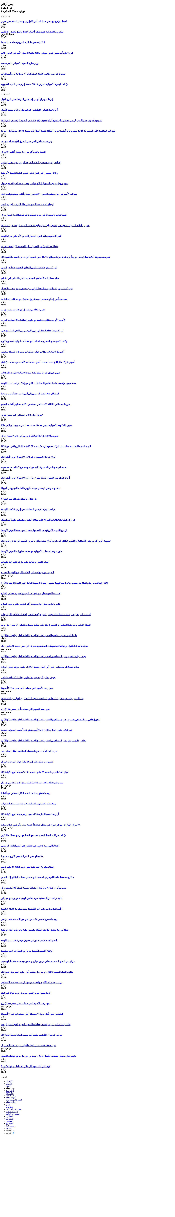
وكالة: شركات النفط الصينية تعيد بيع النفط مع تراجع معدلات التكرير (33, 835)
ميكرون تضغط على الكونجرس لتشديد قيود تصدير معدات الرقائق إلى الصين (37, 877)
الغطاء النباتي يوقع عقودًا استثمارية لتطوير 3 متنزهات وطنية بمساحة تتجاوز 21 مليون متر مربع (46, 625)
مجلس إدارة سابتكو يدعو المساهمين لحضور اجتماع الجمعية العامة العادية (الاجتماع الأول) (43, 740)
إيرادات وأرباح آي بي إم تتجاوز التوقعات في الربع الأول (27, 99)
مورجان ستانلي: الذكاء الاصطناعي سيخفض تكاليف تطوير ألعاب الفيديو (35, 404)
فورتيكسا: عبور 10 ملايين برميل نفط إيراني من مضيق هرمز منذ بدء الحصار (36, 288)
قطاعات (9, 1107)
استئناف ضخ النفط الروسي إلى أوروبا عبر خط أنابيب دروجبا (30, 393)
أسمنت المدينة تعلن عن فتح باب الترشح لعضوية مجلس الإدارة (30, 593)
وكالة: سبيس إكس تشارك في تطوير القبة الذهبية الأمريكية (29, 173)
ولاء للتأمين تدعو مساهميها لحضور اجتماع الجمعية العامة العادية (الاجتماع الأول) (39, 635)
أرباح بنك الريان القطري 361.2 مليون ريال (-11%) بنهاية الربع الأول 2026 (35, 477)
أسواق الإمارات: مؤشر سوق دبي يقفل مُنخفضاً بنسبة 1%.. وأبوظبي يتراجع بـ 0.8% (41, 824)
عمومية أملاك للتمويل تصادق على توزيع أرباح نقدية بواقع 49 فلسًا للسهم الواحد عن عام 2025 (45, 225)
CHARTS (10, 1095)
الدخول (4, 1077)
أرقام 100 (10, 1091)
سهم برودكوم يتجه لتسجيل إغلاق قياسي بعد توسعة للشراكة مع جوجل (34, 183)
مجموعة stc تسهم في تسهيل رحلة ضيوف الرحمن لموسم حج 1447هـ (34, 467)
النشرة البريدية (14, 1100)
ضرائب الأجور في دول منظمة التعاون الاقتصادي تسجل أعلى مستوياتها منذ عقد (39, 194)
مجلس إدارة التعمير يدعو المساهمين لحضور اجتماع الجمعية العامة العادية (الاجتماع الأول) (43, 656)
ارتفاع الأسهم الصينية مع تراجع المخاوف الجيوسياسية (26, 951)
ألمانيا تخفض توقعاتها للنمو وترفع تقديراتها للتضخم (25, 562)
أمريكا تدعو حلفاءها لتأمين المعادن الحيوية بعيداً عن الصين (28, 267)
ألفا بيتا (9, 1128)
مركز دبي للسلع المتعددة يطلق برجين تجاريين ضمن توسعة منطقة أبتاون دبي (38, 961)
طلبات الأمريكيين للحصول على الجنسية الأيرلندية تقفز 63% (29, 246)
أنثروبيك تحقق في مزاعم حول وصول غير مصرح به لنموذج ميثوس (32, 351)
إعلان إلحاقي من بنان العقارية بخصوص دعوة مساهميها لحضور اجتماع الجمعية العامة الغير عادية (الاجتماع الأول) (54, 583)
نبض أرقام (10, 1088)
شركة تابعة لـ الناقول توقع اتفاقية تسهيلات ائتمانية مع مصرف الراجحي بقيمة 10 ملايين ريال (44, 646)
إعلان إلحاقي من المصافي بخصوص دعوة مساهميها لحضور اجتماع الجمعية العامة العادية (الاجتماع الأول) (50, 719)
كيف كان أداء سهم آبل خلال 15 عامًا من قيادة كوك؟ (25, 1066)
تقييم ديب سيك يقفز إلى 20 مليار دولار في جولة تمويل (27, 761)
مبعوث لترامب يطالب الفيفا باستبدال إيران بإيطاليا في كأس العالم (33, 73)
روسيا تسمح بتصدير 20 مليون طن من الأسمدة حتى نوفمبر (29, 919)
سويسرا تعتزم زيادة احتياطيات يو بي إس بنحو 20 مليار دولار (29, 435)
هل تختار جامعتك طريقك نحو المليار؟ (18, 499)
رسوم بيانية (10, 1126)
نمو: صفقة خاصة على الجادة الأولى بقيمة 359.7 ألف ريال (28, 1045)
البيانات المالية (12, 1112)
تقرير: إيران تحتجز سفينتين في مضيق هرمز (22, 414)
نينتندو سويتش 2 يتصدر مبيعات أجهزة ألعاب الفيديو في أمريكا (30, 488)
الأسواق (9, 1083)
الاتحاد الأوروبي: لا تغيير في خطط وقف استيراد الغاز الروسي (30, 845)
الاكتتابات (9, 1119)
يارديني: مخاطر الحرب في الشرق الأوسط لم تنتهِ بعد (26, 141)
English (10, 1131)
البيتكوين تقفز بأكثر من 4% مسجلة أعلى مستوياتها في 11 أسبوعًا (32, 1014)
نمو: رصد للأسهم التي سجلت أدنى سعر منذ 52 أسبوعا (27, 688)
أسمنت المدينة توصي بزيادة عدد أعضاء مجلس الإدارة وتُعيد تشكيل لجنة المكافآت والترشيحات (46, 614)
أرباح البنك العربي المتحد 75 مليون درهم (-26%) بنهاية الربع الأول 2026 (34, 772)
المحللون (9, 1116)
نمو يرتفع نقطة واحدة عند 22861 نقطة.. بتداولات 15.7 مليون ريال (32, 782)
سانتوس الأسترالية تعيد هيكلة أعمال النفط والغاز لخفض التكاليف (32, 31)
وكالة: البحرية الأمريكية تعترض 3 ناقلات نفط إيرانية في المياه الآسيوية (34, 84)
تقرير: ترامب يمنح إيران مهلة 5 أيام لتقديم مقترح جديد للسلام (30, 604)
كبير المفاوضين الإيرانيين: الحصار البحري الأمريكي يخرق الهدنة (31, 236)
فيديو (8, 1104)
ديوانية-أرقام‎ (11, 1102)
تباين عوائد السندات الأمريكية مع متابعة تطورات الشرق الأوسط (31, 551)
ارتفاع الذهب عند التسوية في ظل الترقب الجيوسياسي (27, 204)
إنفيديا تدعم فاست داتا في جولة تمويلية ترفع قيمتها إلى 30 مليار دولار (34, 215)
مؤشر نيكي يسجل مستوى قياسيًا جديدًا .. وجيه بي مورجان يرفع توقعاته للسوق (38, 1056)
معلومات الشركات (13, 1109)
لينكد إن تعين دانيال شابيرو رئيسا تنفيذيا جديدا (23, 42)
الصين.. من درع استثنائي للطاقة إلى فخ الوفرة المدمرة (27, 572)
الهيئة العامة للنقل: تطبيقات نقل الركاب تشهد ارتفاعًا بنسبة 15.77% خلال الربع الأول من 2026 (46, 446)
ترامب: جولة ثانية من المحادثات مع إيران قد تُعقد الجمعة (28, 509)
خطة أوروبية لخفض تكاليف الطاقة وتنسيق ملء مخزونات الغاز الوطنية (35, 930)
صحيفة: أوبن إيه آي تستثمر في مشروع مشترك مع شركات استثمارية (34, 299)
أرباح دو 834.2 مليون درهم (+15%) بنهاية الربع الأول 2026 (28, 457)
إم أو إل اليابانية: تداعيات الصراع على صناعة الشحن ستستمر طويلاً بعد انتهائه (38, 520)
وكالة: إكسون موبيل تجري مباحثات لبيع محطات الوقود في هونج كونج (34, 341)
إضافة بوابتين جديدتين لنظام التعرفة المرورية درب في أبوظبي (30, 162)
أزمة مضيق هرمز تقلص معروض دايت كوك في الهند (25, 993)
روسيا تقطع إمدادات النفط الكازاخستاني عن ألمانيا (25, 793)
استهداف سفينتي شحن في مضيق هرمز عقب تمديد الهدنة (29, 940)
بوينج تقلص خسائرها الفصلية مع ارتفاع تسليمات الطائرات (28, 803)
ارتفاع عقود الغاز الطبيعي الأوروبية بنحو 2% (22, 856)
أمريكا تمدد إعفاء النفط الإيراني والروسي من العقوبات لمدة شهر (32, 330)
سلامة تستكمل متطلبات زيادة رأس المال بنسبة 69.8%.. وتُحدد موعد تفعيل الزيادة (40, 667)
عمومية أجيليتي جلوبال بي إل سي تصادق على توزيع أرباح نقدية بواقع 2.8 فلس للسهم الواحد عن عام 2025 (51, 120)
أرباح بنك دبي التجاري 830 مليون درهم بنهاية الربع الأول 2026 (30, 814)
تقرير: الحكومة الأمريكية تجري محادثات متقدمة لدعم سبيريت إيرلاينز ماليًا (36, 425)
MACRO (9, 1093)
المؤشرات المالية (13, 1114)
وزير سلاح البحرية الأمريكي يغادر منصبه (19, 63)
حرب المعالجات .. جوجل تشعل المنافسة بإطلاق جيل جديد (29, 751)
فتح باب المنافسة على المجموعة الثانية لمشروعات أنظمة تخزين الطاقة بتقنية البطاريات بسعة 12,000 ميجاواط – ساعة (58, 131)
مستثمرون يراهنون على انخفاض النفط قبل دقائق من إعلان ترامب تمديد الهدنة (38, 383)
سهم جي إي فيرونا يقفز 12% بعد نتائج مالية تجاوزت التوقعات (30, 372)
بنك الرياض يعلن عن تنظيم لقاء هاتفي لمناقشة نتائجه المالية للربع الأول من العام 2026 (42, 698)
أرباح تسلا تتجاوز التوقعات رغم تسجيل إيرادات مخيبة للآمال (29, 110)
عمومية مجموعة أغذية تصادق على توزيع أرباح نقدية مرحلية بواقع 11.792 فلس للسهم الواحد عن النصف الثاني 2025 (55, 257)
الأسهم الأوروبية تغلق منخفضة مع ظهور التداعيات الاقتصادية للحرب (33, 320)
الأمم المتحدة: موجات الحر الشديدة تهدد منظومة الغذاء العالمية (31, 909)
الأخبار (8, 1086)
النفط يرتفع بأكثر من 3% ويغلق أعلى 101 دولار (23, 152)
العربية (10, 1133)
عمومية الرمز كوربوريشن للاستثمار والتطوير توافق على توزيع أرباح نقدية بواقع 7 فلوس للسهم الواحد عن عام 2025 (56, 541)
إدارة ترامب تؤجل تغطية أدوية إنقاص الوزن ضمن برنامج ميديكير (31, 898)
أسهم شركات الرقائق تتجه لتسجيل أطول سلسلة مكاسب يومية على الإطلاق (37, 362)
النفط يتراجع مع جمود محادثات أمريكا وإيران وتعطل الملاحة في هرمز (34, 21)
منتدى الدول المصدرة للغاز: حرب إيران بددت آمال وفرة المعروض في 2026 (37, 972)
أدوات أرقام (11, 1097)
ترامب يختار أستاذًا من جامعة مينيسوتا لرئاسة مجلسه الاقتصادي (31, 982)
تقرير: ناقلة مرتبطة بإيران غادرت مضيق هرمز (23, 309)
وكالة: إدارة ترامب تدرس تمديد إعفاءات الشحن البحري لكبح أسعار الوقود (36, 1024)
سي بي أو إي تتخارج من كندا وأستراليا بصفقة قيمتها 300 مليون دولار (33, 887)
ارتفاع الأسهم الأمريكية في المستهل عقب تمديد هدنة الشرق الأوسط (34, 530)
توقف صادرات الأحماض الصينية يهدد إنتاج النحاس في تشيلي (30, 278)
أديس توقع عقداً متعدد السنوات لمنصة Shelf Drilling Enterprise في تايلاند (36, 730)
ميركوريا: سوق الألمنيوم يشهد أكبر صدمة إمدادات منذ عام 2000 (31, 1035)
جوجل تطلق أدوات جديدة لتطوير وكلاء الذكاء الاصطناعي (28, 677)
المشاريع (9, 1123)
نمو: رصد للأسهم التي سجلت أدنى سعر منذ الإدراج (25, 709)
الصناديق (9, 1121)
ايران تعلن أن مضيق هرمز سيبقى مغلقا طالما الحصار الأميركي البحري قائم (37, 52)
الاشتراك (9, 1081)
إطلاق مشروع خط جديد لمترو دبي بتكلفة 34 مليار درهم (27, 866)
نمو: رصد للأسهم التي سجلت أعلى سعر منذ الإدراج (25, 1003)
